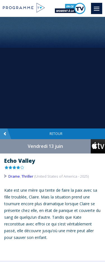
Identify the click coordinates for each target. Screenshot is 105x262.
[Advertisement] (52, 72)
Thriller (27, 176)
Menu (98, 6)
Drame (14, 176)
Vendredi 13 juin (45, 146)
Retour (32, 133)
